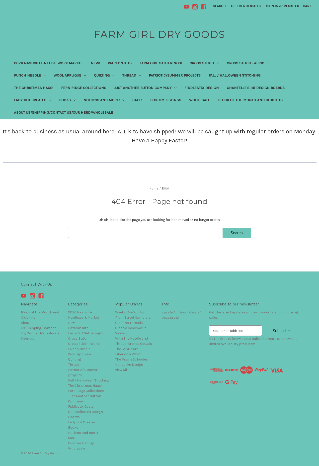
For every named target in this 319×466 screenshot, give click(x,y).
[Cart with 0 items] (307, 6)
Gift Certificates (246, 6)
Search (219, 6)
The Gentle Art (126, 349)
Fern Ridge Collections (83, 88)
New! (95, 63)
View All (121, 370)
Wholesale (199, 100)
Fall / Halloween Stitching (234, 75)
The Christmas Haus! (33, 88)
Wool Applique (70, 75)
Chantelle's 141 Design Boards (256, 88)
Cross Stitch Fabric (248, 63)
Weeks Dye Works (129, 312)
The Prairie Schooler (131, 359)
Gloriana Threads (129, 323)
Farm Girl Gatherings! (161, 63)
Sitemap (27, 338)
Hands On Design (129, 365)
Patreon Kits (120, 63)
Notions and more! (103, 100)
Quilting (104, 75)
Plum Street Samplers (133, 317)
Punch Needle (30, 75)
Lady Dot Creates (32, 100)
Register (291, 6)
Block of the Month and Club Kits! (250, 100)
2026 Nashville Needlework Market (48, 63)
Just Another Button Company (145, 88)
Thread (131, 75)
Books (67, 100)
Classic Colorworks (131, 328)
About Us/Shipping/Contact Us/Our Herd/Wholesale (63, 112)
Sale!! (137, 100)
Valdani (121, 333)
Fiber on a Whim (128, 354)
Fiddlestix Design (201, 88)
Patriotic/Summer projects (175, 75)
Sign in (272, 6)
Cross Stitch (204, 63)
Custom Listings (165, 100)
